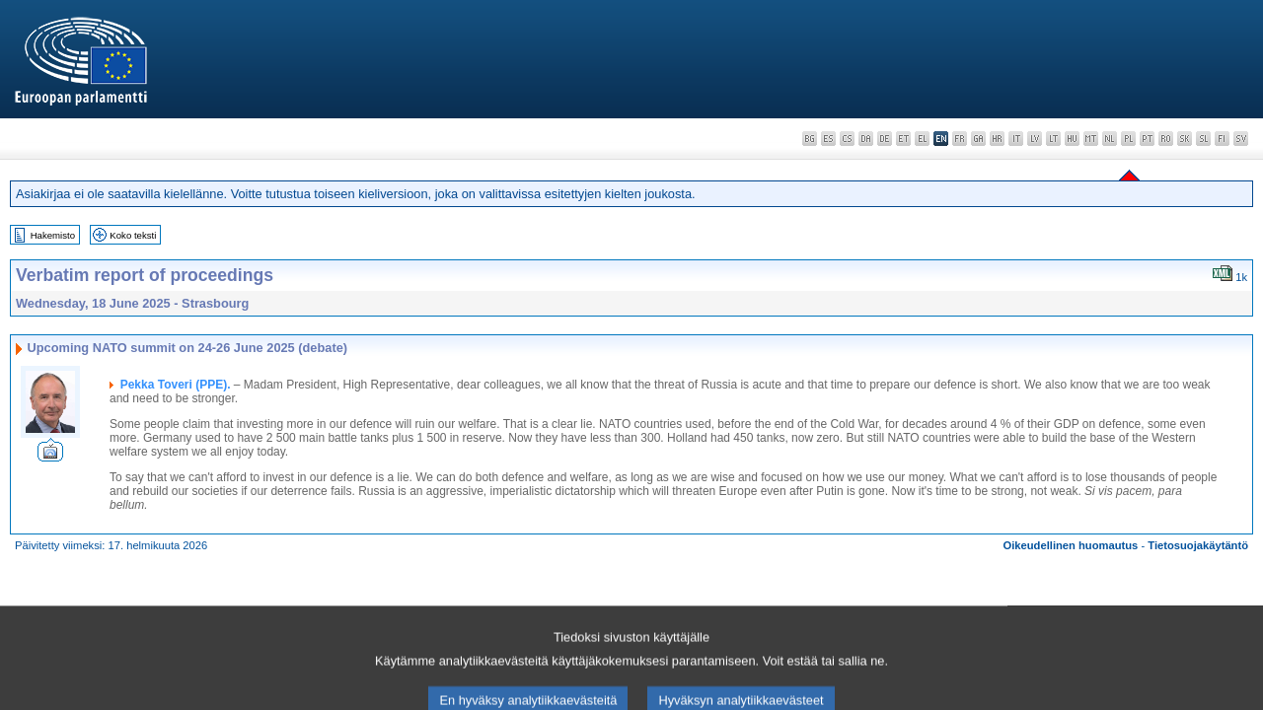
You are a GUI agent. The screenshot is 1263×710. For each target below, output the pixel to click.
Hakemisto (53, 235)
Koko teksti (133, 235)
